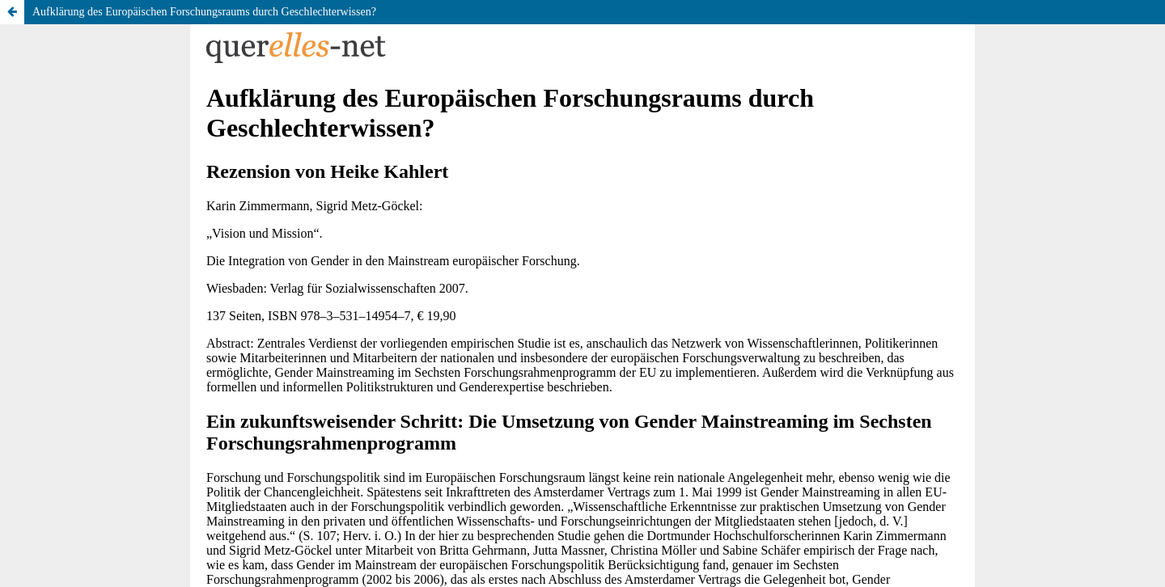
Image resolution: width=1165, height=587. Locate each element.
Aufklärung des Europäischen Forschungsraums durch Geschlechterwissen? (204, 12)
